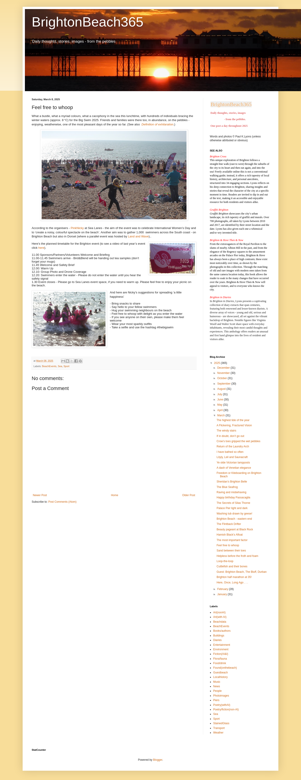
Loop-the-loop (225, 561)
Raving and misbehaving (231, 492)
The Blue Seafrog (227, 487)
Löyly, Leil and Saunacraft (232, 457)
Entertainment (221, 644)
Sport (66, 366)
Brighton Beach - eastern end (234, 518)
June (220, 399)
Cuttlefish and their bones (232, 566)
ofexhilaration (164, 124)
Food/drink (219, 663)
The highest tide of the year (233, 420)
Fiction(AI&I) (220, 654)
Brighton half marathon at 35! (234, 577)
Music (216, 681)
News (216, 686)
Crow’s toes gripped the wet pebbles (238, 441)
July (220, 394)
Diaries (217, 640)
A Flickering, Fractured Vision (234, 425)
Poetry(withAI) (221, 705)
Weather (218, 732)
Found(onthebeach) (225, 667)
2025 (217, 363)
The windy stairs (226, 430)
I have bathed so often (230, 451)
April (220, 410)
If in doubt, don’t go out (230, 436)
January (222, 594)
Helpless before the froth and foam (237, 556)
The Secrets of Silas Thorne (233, 503)
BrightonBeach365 (87, 21)
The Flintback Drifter (229, 524)
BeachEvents (49, 366)
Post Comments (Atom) (62, 501)
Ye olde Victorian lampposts (233, 462)
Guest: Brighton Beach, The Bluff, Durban (242, 571)
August (222, 388)
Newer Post (40, 495)
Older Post (188, 495)
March (221, 415)
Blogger (157, 759)
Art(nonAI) (219, 612)
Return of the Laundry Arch (233, 446)
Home (114, 495)
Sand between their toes (231, 550)
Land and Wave (138, 236)
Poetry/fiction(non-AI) (226, 709)
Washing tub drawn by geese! (234, 513)
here (41, 247)
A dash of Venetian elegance (234, 467)
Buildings (218, 635)
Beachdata (219, 621)
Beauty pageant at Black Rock (235, 529)
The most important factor (232, 540)
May (220, 404)
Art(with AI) (220, 617)
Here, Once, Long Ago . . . (232, 582)
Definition (148, 124)
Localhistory (220, 677)
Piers (216, 700)
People (217, 690)
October (222, 378)
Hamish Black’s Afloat (230, 534)
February (223, 589)
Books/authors (222, 630)
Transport (219, 728)
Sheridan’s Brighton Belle (232, 481)
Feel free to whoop (228, 545)
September (224, 383)
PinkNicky (77, 228)
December (224, 367)
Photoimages (221, 695)
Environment (220, 649)
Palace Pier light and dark (232, 508)
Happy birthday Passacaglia (233, 497)
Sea (60, 366)
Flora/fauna (220, 658)
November (224, 373)
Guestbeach (220, 672)
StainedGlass (221, 723)
